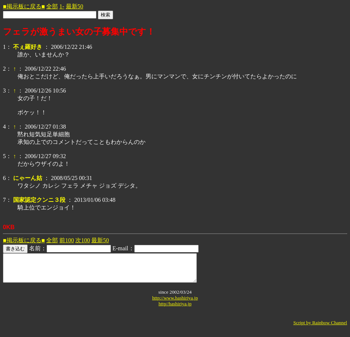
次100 (82, 240)
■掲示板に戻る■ (24, 6)
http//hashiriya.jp (175, 309)
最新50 (74, 6)
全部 (52, 6)
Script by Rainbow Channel (320, 328)
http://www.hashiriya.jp (175, 303)
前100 (66, 240)
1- (61, 6)
